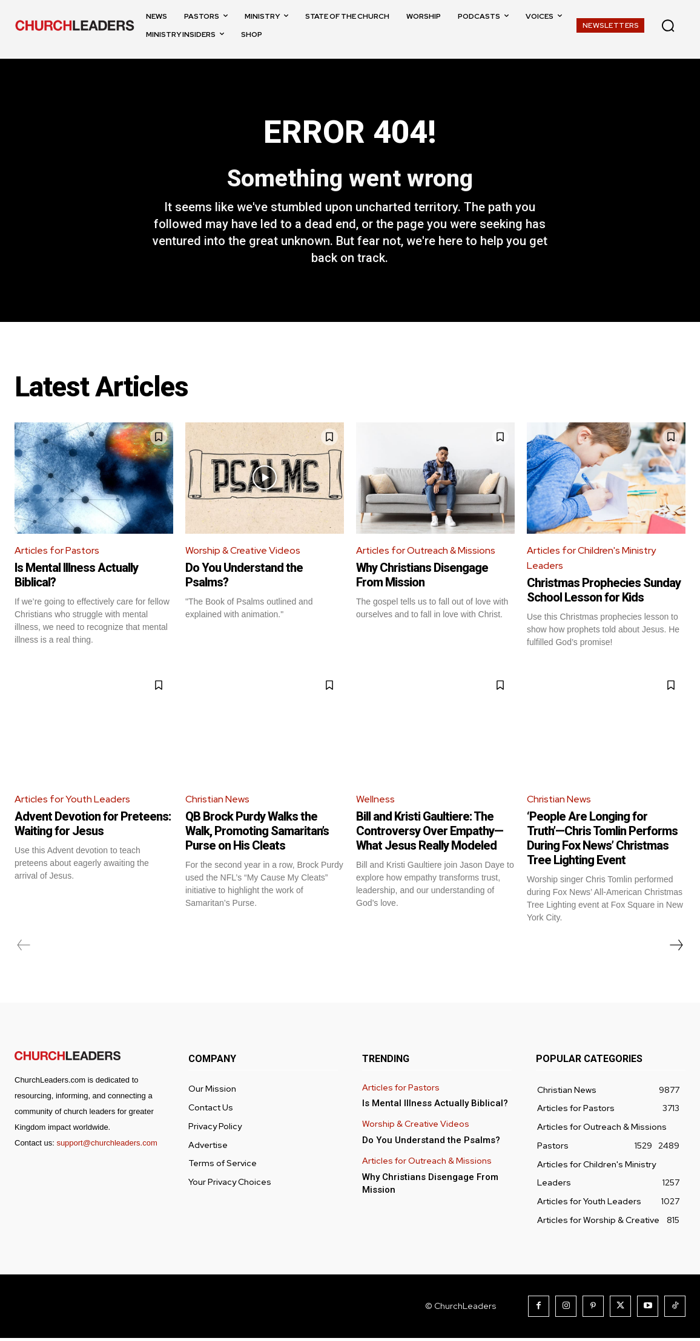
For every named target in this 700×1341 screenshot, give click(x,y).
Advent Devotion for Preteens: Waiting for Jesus (93, 826)
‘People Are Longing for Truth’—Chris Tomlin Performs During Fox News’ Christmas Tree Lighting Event (602, 841)
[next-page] (675, 948)
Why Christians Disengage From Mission (422, 577)
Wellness (375, 801)
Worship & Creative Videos (243, 552)
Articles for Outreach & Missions (427, 552)
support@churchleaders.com (106, 1145)
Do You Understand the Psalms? (431, 1143)
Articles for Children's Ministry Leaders (592, 560)
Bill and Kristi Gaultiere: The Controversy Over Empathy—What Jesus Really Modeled (429, 834)
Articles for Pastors (58, 552)
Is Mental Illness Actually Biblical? (435, 1106)
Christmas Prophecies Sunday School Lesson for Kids (604, 593)
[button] (667, 25)
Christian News (218, 801)
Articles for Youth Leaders (73, 801)
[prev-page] (24, 948)
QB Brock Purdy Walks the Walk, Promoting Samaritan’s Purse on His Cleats (257, 834)
